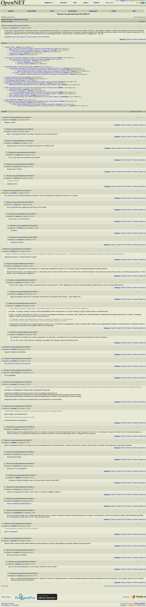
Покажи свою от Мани (16, 53)
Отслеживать (142, 21)
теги (111, 3)
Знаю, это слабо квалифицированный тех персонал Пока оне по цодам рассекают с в (43, 105)
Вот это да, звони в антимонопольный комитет (27, 51)
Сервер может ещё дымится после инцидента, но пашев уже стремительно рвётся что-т (36, 68)
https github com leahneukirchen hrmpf (16, 78)
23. (5, 463)
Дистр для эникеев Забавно (17, 102)
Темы (132, 586)
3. (2, 190)
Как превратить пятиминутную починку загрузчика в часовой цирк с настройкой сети (43, 74)
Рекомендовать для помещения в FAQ (113, 586)
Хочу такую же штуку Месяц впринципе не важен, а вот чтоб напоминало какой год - (30, 57)
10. (3, 358)
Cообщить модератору (139, 39)
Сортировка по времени (136, 111)
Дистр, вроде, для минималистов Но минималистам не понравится (25, 83)
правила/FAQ (31, 11)
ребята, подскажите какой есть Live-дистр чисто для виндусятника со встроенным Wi (31, 87)
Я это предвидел (10, 80)
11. (3, 370)
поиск (52, 11)
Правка (129, 39)
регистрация (132, 0)
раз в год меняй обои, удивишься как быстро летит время (26, 59)
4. (5, 129)
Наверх (129, 125)
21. (3, 523)
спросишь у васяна (23, 63)
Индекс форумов (126, 586)
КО (56, 48)
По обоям (20, 62)
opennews (14, 28)
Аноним (18, 47)
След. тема (143, 586)
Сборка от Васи (10, 47)
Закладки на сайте (7, 603)
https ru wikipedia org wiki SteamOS (19, 95)
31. (7, 561)
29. (5, 550)
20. (5, 427)
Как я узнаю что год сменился (22, 60)
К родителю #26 (121, 328)
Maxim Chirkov (140, 603)
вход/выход (93, 11)
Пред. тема (137, 586)
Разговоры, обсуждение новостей (17, 19)
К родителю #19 (121, 471)
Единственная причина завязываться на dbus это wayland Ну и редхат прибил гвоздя (35, 84)
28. (7, 280)
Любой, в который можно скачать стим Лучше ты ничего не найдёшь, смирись (33, 93)
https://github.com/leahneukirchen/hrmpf (17, 363)
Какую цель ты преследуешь (18, 90)
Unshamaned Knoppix (15, 89)
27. (3, 538)
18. (3, 406)
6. (2, 249)
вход (126, 0)
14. (9, 237)
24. (5, 487)
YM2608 (59, 87)
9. (5, 202)
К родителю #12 (121, 244)
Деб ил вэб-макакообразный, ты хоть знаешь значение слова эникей (34, 104)
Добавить (124, 605)
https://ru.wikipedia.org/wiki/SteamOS (19, 503)
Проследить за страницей (10, 605)
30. (5, 164)
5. (5, 140)
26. (5, 263)
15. (7, 152)
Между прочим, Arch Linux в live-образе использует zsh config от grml (30, 50)
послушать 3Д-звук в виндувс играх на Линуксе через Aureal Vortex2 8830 (35, 92)
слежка (113, 11)
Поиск (107, 3)
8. (2, 347)
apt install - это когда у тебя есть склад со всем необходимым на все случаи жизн (37, 72)
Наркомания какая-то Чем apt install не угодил (19, 66)
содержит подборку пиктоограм (14, 77)
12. (7, 214)
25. (7, 475)
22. (5, 452)
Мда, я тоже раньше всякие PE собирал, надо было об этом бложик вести (31, 48)
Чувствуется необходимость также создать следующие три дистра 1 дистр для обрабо (31, 81)
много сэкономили (11, 99)
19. (3, 440)
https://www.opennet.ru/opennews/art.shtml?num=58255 (31, 37)
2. (2, 117)
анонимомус (64, 96)
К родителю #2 (121, 148)
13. (9, 225)
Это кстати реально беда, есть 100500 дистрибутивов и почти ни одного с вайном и (34, 96)
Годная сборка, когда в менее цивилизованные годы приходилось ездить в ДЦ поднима (31, 101)
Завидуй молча (13, 54)
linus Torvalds (20, 80)
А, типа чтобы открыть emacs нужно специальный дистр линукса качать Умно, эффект (39, 69)
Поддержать (132, 605)
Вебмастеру (141, 605)
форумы (11, 11)
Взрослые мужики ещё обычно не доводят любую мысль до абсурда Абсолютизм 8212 (43, 71)
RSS (134, 11)
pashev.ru (37, 66)
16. (3, 382)
